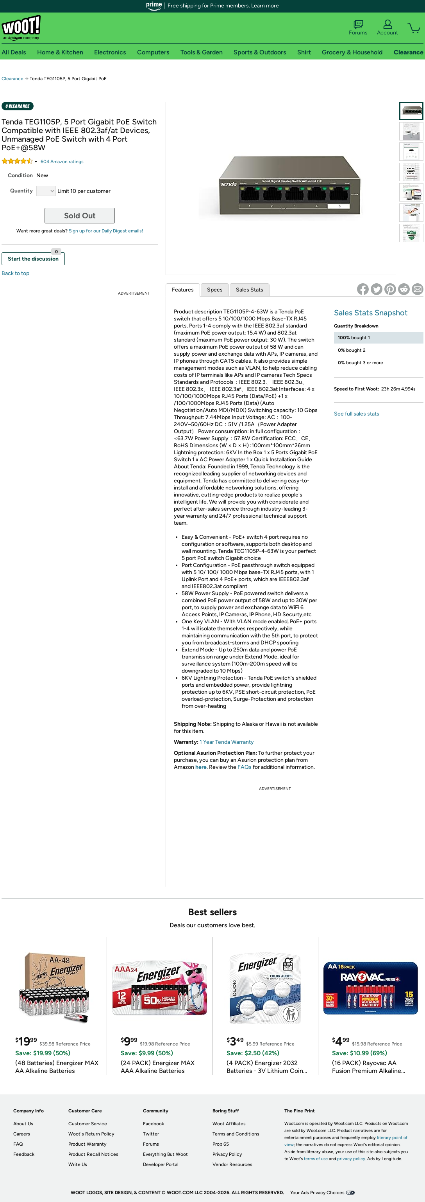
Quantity (21, 190)
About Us (23, 1123)
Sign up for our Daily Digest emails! (106, 231)
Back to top (15, 273)
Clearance (12, 78)
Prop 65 (220, 1144)
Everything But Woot (165, 1154)
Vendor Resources (232, 1164)
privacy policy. (351, 1158)
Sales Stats (249, 289)
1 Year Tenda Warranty (227, 742)
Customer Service (87, 1123)
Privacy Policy (227, 1154)
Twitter (151, 1134)
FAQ (18, 1144)
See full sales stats (356, 413)
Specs (215, 289)
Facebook (153, 1123)
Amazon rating (62, 161)
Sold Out (80, 215)
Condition (20, 175)
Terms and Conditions (235, 1134)
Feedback (23, 1154)
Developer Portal (161, 1164)
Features (183, 289)
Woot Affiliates (229, 1123)
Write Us (77, 1164)
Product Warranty (87, 1144)
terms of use (316, 1158)
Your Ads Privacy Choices (317, 1192)
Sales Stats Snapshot (371, 312)
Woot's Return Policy (91, 1134)
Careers (21, 1134)
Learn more (265, 5)
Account (387, 28)
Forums (358, 28)
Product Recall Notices (93, 1154)
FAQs (245, 767)
